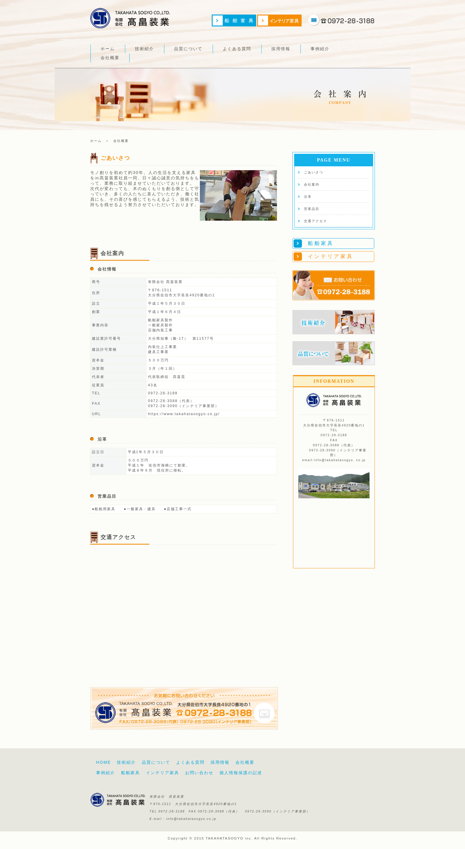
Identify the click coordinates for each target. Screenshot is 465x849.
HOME (103, 762)
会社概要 (110, 58)
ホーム (108, 49)
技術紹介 (144, 49)
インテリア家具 (162, 772)
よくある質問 (237, 49)
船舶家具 (130, 772)
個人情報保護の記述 (240, 772)
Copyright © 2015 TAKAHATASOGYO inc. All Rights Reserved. (232, 838)
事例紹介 (319, 49)
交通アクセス (315, 221)
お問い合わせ (199, 772)
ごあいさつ (313, 172)
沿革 (308, 196)
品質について (188, 49)
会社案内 (311, 184)
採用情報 (280, 49)
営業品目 (311, 209)
